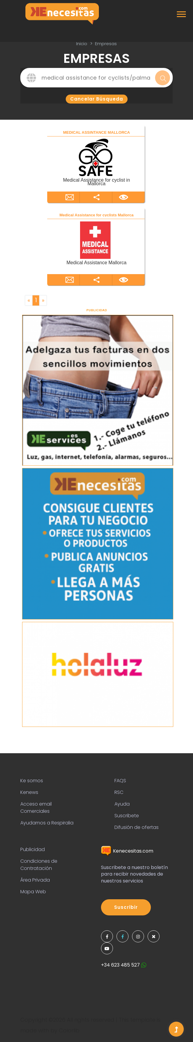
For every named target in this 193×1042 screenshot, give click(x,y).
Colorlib (69, 1030)
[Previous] (29, 300)
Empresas (106, 43)
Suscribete (126, 815)
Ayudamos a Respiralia (46, 822)
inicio (81, 43)
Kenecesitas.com (127, 850)
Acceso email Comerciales (36, 808)
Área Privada (35, 880)
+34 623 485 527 (123, 965)
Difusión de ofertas (136, 827)
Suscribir (126, 907)
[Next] (43, 300)
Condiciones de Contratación (38, 865)
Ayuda (122, 804)
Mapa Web (33, 891)
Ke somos (31, 780)
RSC (118, 792)
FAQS (120, 780)
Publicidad (32, 849)
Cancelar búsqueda (96, 99)
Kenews (29, 792)
